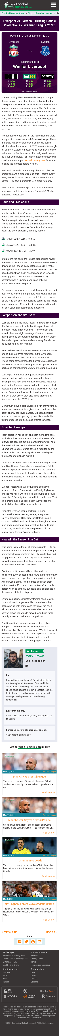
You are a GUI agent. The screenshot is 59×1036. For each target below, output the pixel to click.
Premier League (44, 13)
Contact (34, 979)
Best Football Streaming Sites (15, 959)
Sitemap (34, 982)
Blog (30, 13)
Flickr (5, 975)
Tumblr (6, 982)
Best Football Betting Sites (14, 955)
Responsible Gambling (40, 965)
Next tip (51, 932)
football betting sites (35, 160)
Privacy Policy (37, 959)
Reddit (5, 979)
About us (34, 955)
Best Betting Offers (11, 965)
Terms (33, 962)
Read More (48, 792)
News (33, 975)
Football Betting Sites (13, 13)
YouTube (6, 972)
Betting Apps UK (10, 962)
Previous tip (9, 932)
